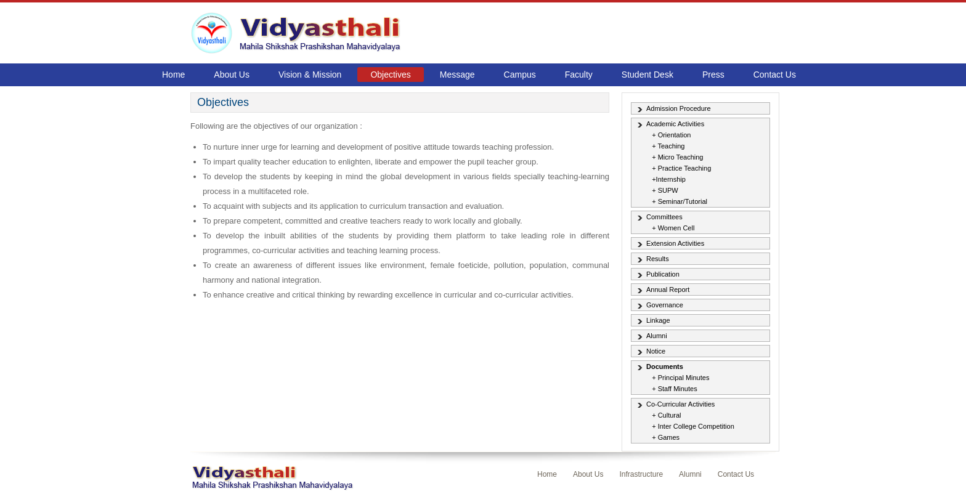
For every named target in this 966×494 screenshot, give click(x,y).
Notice (655, 351)
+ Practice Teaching (681, 168)
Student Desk (647, 74)
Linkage (658, 320)
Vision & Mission (309, 74)
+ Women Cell (673, 228)
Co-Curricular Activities (680, 404)
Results (657, 258)
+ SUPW (665, 190)
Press (713, 74)
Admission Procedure (678, 108)
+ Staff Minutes (674, 388)
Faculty (579, 74)
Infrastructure (641, 474)
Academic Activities (675, 124)
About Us (232, 74)
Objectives (390, 74)
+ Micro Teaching (677, 157)
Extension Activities (675, 243)
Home (173, 74)
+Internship (669, 179)
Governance (664, 305)
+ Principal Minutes (680, 377)
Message (457, 74)
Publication (663, 274)
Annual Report (667, 289)
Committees (664, 217)
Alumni (656, 335)
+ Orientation (671, 135)
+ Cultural (666, 415)
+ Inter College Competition (693, 426)
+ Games (666, 437)
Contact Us (774, 74)
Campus (520, 74)
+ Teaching (668, 146)
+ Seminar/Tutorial (679, 201)
